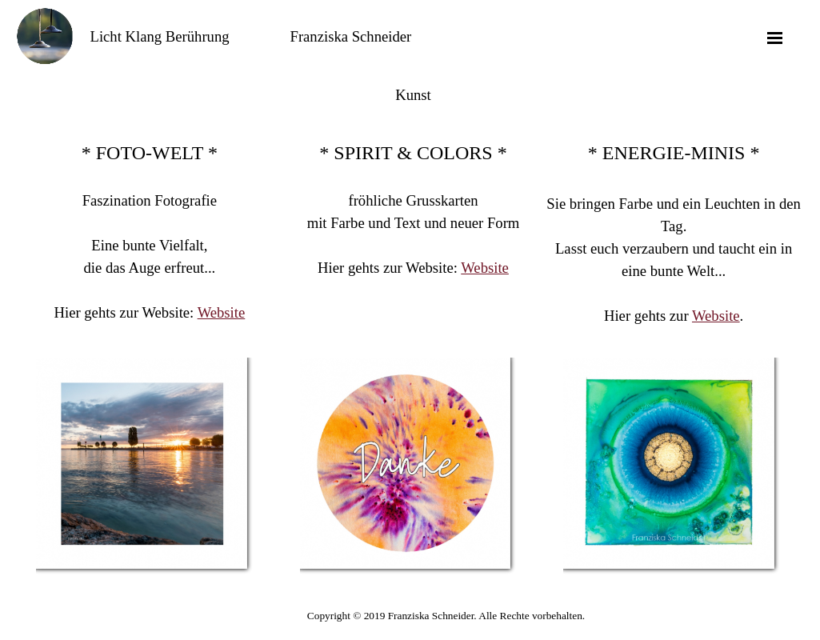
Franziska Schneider (351, 36)
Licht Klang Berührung (160, 36)
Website (222, 312)
